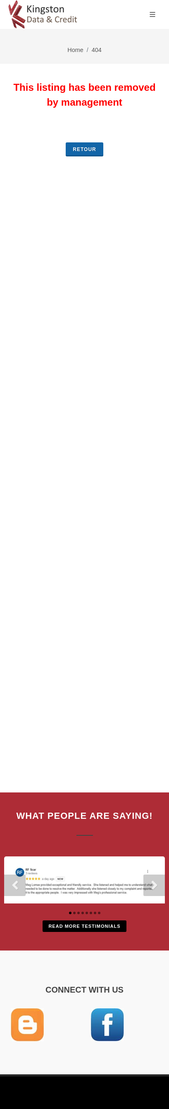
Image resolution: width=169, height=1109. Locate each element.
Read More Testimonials (84, 926)
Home (75, 50)
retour (84, 149)
